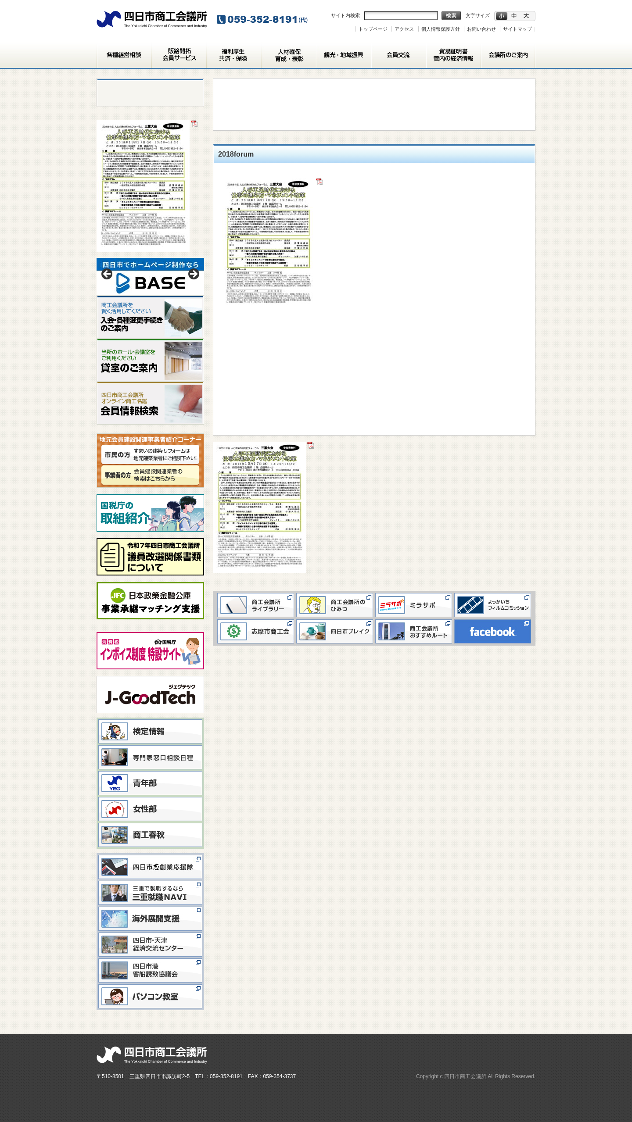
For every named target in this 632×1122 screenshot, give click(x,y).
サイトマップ (517, 29)
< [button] (107, 274)
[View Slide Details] (150, 276)
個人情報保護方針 (440, 29)
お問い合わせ (481, 29)
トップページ (373, 29)
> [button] (193, 274)
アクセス (404, 29)
